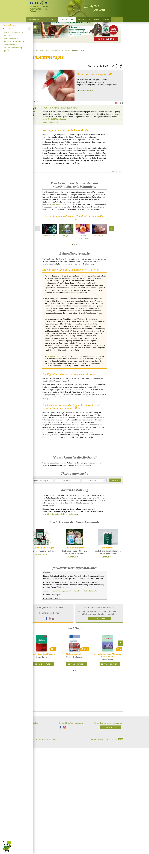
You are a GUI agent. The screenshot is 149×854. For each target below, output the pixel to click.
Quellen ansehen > (51, 142)
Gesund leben (84, 19)
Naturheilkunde (67, 19)
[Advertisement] (74, 808)
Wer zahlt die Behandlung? (13, 48)
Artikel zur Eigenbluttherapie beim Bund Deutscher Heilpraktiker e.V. (72, 704)
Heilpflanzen (50, 19)
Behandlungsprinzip (11, 38)
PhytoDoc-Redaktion (87, 110)
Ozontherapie (53, 431)
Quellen (6, 51)
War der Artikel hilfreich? (101, 85)
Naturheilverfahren (60, 70)
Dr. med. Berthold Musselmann (86, 139)
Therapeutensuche (10, 44)
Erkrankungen (34, 19)
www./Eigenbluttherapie (72, 623)
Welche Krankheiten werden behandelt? (13, 33)
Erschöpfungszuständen (63, 260)
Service (106, 19)
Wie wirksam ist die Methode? (14, 41)
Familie (97, 19)
